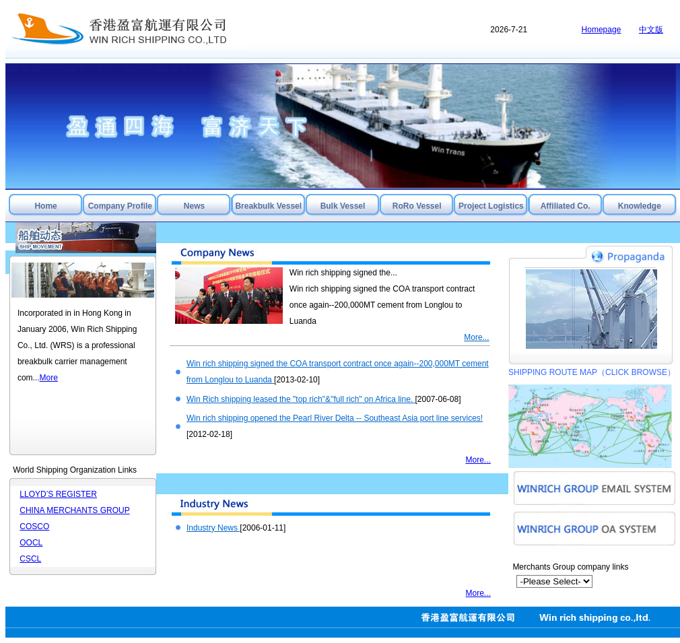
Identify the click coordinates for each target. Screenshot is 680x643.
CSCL (30, 559)
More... (476, 337)
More (49, 377)
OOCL (31, 542)
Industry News (213, 528)
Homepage (601, 29)
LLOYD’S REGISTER (58, 494)
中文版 (651, 29)
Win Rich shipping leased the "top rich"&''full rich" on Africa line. (300, 399)
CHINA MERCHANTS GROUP (74, 510)
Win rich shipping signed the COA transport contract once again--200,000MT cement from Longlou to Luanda (382, 305)
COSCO (34, 526)
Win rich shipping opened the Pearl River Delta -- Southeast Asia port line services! (334, 418)
